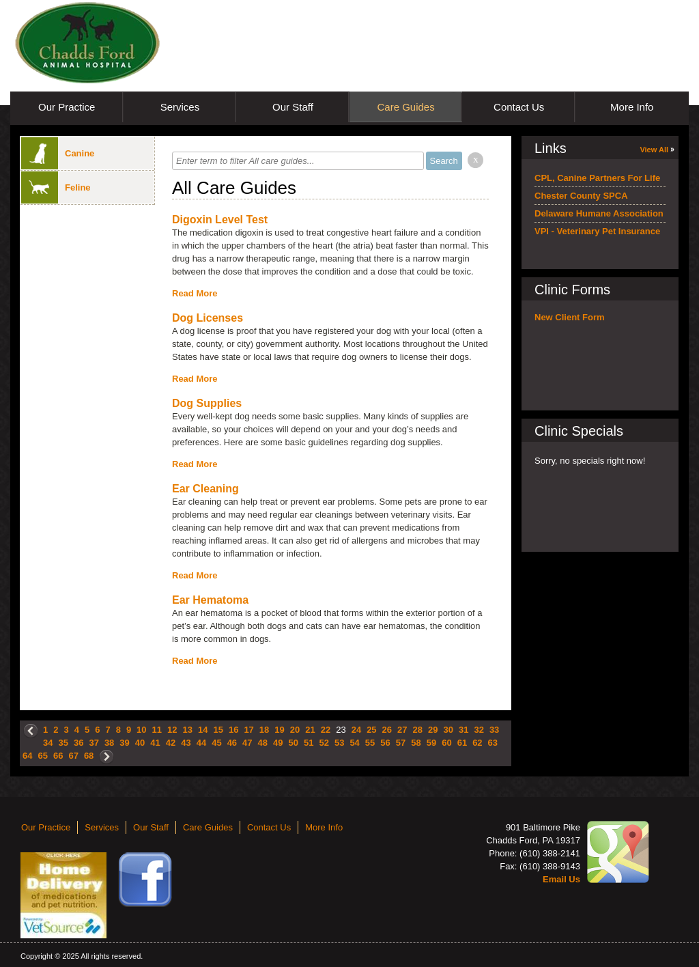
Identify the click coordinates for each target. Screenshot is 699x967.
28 (418, 730)
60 (446, 743)
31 (463, 730)
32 (478, 730)
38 (109, 743)
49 (278, 743)
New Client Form (569, 317)
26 (387, 730)
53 (339, 743)
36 (78, 743)
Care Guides (405, 107)
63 (493, 743)
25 (371, 730)
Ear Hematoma (210, 600)
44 (201, 743)
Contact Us (519, 107)
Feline (56, 187)
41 (155, 743)
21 (310, 730)
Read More (194, 293)
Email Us (561, 879)
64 (27, 756)
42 (170, 743)
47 (247, 743)
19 (279, 730)
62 (477, 743)
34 (48, 743)
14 (203, 730)
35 (63, 743)
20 (295, 730)
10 (141, 730)
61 (462, 743)
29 (433, 730)
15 (218, 730)
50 (293, 743)
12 (172, 730)
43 (185, 743)
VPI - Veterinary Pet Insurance (597, 231)
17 (248, 730)
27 (402, 730)
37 (93, 743)
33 (494, 730)
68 (89, 756)
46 (232, 743)
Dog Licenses (207, 318)
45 (216, 743)
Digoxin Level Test (220, 219)
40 (140, 743)
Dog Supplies (207, 403)
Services (180, 107)
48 (263, 743)
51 (308, 743)
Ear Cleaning (205, 488)
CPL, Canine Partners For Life (597, 178)
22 (325, 730)
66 (58, 756)
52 (323, 743)
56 (385, 743)
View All (654, 149)
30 (448, 730)
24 (356, 730)
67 (73, 756)
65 (42, 756)
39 (124, 743)
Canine (57, 153)
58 (415, 743)
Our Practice (66, 107)
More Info (631, 107)
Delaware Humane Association (599, 213)
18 (264, 730)
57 (400, 743)
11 (157, 730)
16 (233, 730)
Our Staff (292, 107)
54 (354, 743)
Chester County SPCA (581, 196)
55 (370, 743)
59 (431, 743)
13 (187, 730)
